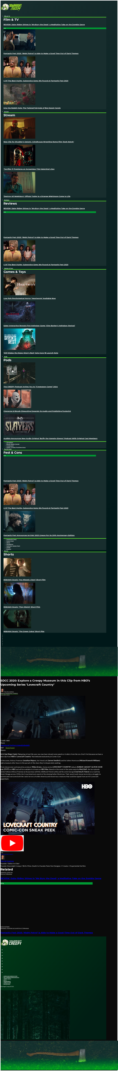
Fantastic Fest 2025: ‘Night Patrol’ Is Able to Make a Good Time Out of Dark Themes (41, 53)
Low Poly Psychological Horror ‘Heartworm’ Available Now (30, 298)
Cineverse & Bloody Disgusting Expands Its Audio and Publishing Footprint (37, 411)
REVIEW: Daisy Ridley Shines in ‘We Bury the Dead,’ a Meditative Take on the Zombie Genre (44, 25)
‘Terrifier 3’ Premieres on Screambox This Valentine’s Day (29, 169)
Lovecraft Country (8, 854)
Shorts (6, 551)
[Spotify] (4, 643)
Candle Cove (7, 982)
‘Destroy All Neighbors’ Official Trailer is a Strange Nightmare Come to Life (37, 196)
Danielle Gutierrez (7, 872)
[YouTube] (4, 641)
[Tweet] (12, 745)
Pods (5, 356)
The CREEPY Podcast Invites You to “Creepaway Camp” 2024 (31, 387)
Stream (6, 111)
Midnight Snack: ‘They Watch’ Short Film (22, 607)
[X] (4, 636)
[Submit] (27, 745)
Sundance (9, 544)
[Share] (5, 745)
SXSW (8, 547)
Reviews (6, 200)
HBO (2, 854)
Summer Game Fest (13, 546)
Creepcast (10, 446)
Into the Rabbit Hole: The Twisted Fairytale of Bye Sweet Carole (32, 108)
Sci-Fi (5, 980)
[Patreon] (4, 640)
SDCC (8, 542)
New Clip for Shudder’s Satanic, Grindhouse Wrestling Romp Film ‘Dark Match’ (39, 142)
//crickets (9, 442)
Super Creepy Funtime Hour (16, 447)
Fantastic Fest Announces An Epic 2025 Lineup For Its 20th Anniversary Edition (39, 535)
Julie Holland (5, 926)
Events (8, 549)
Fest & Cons (8, 449)
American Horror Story (10, 976)
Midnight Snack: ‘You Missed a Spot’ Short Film (24, 580)
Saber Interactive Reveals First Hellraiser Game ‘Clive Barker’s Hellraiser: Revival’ (39, 326)
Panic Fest (10, 541)
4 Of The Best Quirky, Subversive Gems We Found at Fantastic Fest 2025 (36, 81)
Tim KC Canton (9, 691)
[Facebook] (4, 635)
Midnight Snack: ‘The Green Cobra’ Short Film (24, 631)
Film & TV (7, 16)
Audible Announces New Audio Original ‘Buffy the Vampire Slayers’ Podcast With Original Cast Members (50, 438)
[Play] (12, 843)
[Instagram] (4, 638)
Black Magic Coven (12, 444)
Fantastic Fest (11, 539)
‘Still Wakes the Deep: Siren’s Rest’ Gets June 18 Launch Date (31, 353)
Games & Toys (8, 268)
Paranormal (7, 981)
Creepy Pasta (7, 978)
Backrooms (7, 984)
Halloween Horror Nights (11, 977)
